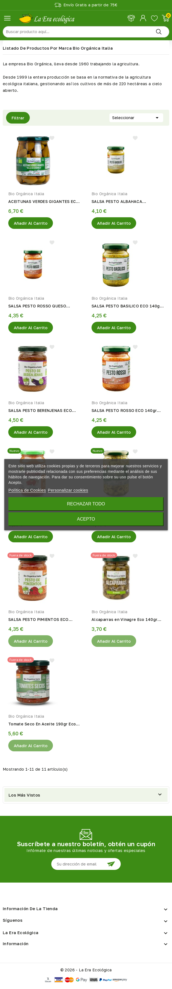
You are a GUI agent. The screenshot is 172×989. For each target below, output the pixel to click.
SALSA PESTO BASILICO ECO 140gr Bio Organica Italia (127, 306)
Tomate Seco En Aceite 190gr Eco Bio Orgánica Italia (42, 724)
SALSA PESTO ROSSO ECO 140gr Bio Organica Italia (124, 411)
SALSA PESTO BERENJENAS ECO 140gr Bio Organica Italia (40, 411)
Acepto (86, 519)
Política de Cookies (27, 490)
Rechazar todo (86, 504)
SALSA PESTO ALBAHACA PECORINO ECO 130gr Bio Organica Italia (126, 202)
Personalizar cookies (68, 490)
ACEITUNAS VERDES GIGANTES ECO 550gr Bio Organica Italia (43, 202)
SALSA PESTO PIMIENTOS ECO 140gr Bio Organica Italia (38, 620)
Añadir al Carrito (30, 223)
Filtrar (15, 118)
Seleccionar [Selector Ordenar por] (136, 117)
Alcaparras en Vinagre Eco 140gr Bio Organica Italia (124, 620)
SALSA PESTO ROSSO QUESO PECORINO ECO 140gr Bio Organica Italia (43, 306)
